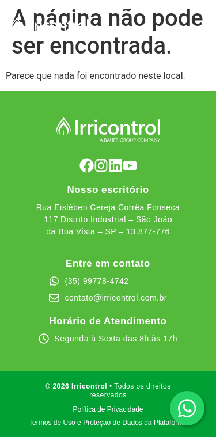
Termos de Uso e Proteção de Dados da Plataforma (108, 423)
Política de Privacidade (108, 409)
